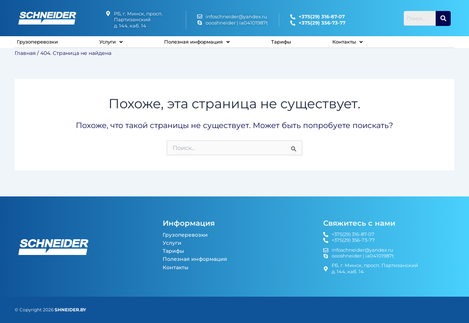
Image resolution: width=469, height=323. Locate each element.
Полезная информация (205, 44)
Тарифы (294, 44)
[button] (116, 44)
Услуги (116, 44)
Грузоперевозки (40, 44)
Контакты (361, 44)
